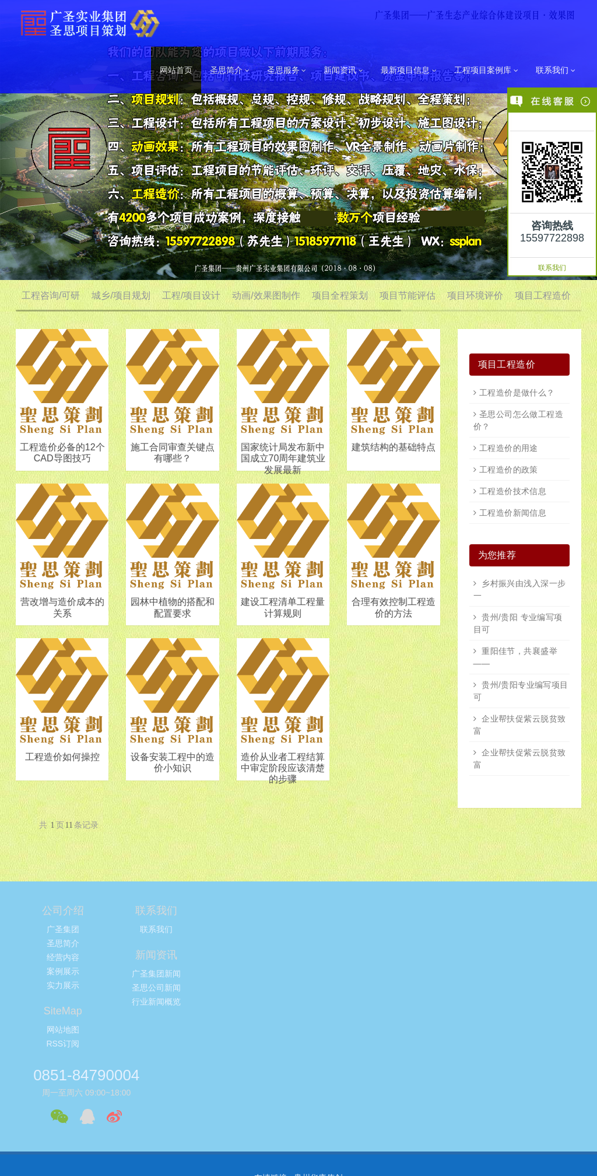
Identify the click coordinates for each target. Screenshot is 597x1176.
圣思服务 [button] (287, 70)
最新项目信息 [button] (409, 70)
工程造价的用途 (508, 448)
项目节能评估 (408, 295)
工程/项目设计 (191, 295)
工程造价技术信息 (512, 491)
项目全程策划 (340, 295)
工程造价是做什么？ (517, 392)
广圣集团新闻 (251, 929)
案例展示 (63, 971)
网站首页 (176, 70)
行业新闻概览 (251, 957)
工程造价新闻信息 (512, 512)
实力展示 (63, 985)
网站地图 (345, 929)
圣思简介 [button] (230, 70)
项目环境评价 (475, 295)
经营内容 (63, 957)
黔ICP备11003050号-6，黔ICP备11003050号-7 (298, 1156)
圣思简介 (63, 943)
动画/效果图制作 (266, 295)
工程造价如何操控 (62, 757)
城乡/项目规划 (121, 295)
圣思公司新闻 (251, 943)
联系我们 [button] (555, 70)
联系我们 (552, 268)
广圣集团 (63, 929)
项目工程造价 (543, 295)
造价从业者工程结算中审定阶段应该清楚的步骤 (283, 768)
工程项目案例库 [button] (486, 70)
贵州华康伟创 (318, 1054)
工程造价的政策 (508, 469)
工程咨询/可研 (51, 295)
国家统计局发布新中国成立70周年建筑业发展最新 (283, 458)
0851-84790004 (463, 916)
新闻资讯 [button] (343, 70)
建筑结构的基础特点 (394, 447)
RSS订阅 (345, 943)
